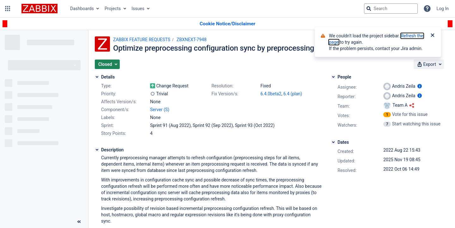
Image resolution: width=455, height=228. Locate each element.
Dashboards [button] (82, 8)
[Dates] (333, 142)
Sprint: (107, 125)
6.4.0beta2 (270, 93)
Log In (443, 8)
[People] (333, 77)
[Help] (427, 8)
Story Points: (113, 133)
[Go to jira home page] (39, 8)
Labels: (108, 117)
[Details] (97, 77)
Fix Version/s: (224, 93)
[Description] (97, 150)
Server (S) (159, 109)
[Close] (432, 36)
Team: (343, 106)
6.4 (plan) (292, 93)
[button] (7, 8)
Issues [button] (137, 8)
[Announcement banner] (227, 24)
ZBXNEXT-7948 (192, 39)
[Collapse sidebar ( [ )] (79, 221)
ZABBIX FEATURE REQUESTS (141, 39)
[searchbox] (391, 8)
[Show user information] (419, 86)
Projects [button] (113, 8)
